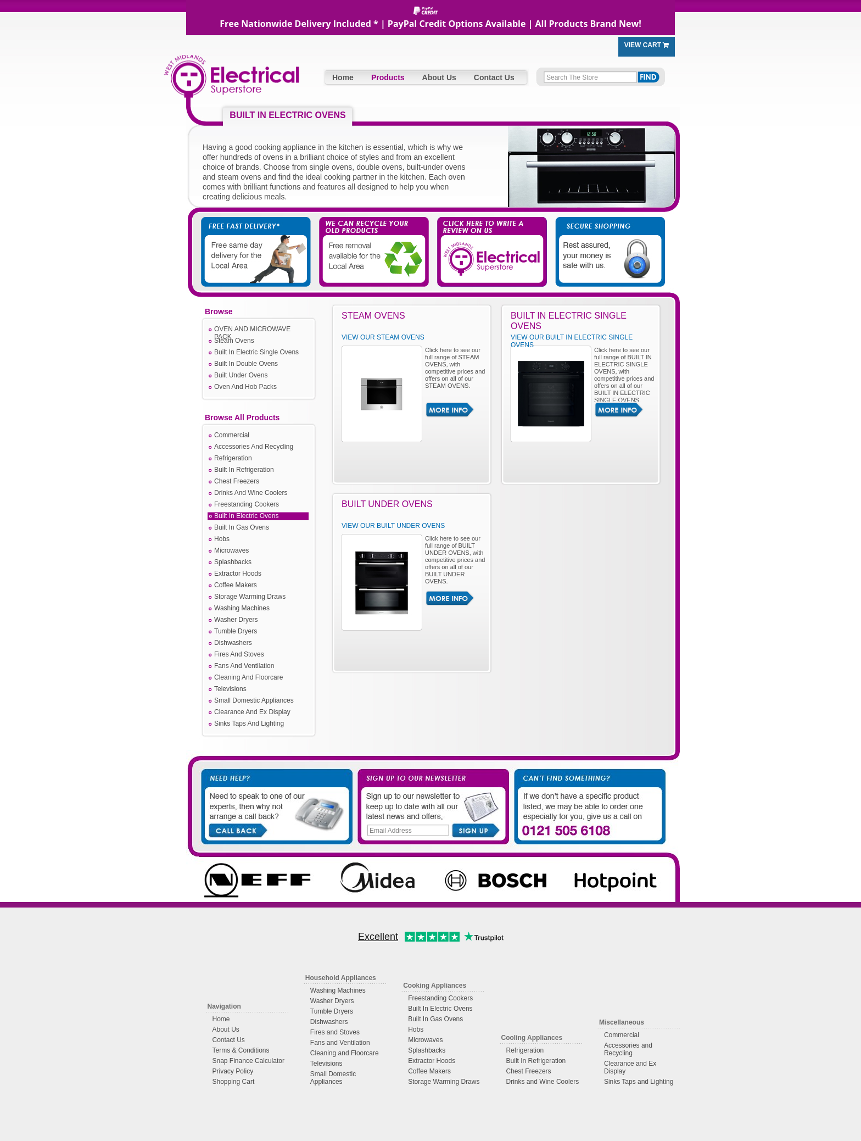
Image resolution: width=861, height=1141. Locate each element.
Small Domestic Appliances (254, 700)
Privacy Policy (233, 1071)
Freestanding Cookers (246, 504)
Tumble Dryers (235, 631)
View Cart (646, 45)
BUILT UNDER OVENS (387, 504)
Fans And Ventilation (244, 666)
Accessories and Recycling (628, 1049)
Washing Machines (242, 608)
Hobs (222, 539)
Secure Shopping (603, 241)
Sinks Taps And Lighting (249, 723)
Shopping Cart (234, 1082)
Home (343, 77)
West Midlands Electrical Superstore (231, 81)
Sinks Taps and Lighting (639, 1082)
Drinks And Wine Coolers (250, 493)
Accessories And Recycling (253, 446)
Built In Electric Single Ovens (256, 352)
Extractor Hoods (237, 573)
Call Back (237, 829)
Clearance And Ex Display (252, 712)
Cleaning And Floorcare (248, 677)
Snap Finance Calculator (248, 1061)
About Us (439, 77)
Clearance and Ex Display (630, 1067)
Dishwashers (233, 643)
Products (388, 77)
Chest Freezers (236, 481)
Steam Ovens (234, 340)
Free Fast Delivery (257, 241)
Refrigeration (233, 458)
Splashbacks (232, 562)
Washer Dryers (236, 620)
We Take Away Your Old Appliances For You (373, 241)
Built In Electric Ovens (246, 516)
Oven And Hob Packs (245, 387)
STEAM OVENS (373, 315)
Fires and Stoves (335, 1032)
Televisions (230, 689)
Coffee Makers (235, 585)
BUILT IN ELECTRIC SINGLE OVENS (569, 321)
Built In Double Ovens (246, 364)
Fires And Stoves (239, 654)
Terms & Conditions (241, 1050)
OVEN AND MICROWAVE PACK (252, 330)
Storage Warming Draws (250, 596)
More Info (450, 410)
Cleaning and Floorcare (344, 1053)
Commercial (231, 435)
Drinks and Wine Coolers (542, 1082)
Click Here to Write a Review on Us (488, 241)
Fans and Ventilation (340, 1043)
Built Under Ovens (240, 375)
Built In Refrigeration (244, 470)
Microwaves (231, 550)
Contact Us (494, 77)
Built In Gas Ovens (241, 527)
